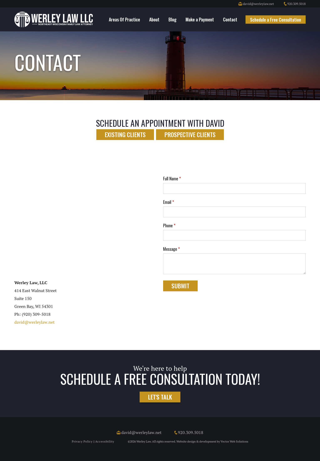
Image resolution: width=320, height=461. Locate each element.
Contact (230, 19)
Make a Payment (200, 19)
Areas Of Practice (124, 19)
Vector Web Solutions (234, 441)
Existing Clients (125, 134)
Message (171, 249)
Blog (172, 19)
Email (168, 202)
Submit (180, 286)
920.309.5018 (294, 4)
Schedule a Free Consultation (275, 19)
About (154, 19)
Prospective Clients (190, 134)
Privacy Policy (82, 441)
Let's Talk (160, 397)
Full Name (172, 178)
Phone (169, 225)
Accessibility (104, 441)
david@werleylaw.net (256, 4)
